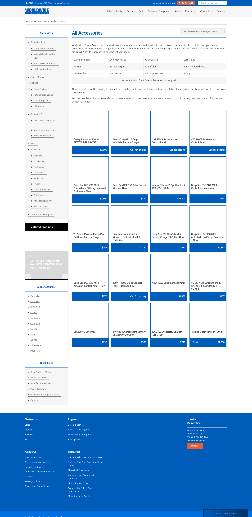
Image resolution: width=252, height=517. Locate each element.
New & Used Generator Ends (44, 122)
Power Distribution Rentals (39, 471)
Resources (190, 11)
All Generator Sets (42, 69)
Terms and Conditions (37, 486)
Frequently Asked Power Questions (81, 490)
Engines (34, 82)
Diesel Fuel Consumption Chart (85, 457)
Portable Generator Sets (45, 63)
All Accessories (40, 206)
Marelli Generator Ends (44, 129)
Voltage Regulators (43, 200)
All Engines (39, 106)
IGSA (32, 334)
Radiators (38, 178)
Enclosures (39, 161)
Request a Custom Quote (164, 2)
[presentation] (28, 276)
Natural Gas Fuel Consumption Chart (85, 464)
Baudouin (35, 350)
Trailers (37, 183)
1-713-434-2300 (186, 2)
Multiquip (35, 317)
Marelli (33, 328)
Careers (220, 11)
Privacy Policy (32, 481)
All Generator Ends (42, 135)
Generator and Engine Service (44, 394)
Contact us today (81, 101)
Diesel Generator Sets (44, 48)
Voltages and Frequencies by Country (84, 477)
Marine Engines (41, 100)
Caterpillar (35, 296)
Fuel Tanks (39, 166)
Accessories (35, 149)
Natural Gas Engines (43, 94)
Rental (119, 11)
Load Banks (39, 172)
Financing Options (78, 483)
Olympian (35, 323)
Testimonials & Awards (37, 462)
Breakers (38, 155)
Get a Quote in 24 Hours (41, 372)
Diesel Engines (40, 89)
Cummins (35, 301)
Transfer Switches (42, 189)
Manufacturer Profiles (40, 383)
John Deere (35, 345)
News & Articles (33, 457)
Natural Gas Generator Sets (44, 56)
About (177, 11)
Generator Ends (37, 114)
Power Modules (37, 77)
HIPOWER (35, 307)
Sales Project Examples (41, 214)
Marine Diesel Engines (80, 434)
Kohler (33, 312)
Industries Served (38, 377)
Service (131, 11)
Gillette (33, 339)
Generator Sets (37, 42)
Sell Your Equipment (159, 11)
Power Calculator (38, 388)
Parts (141, 11)
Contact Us (206, 11)
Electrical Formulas (78, 470)
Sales (109, 11)
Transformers (40, 195)
